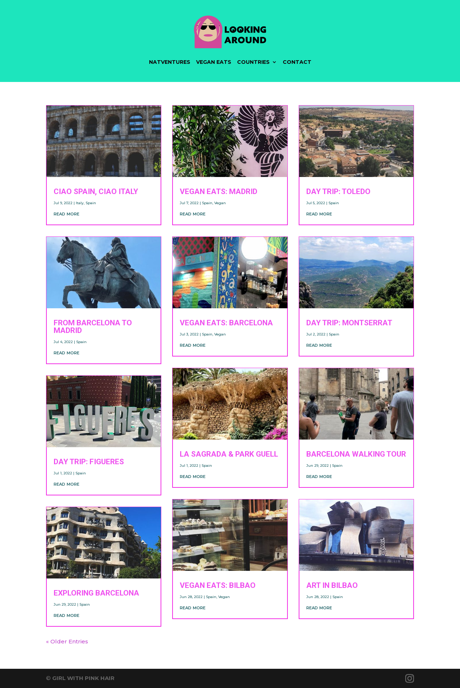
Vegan (220, 203)
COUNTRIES (253, 62)
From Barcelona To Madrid (93, 326)
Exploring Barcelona (96, 593)
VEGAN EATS (213, 62)
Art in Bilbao (332, 585)
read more (66, 213)
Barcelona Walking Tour (356, 454)
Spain (91, 203)
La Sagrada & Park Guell (229, 454)
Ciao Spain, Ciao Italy (96, 191)
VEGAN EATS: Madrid (218, 191)
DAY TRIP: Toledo (338, 191)
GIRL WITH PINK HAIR (83, 678)
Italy (80, 203)
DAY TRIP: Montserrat (349, 322)
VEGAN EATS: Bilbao (218, 585)
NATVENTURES (169, 62)
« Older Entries (67, 641)
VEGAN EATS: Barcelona (226, 322)
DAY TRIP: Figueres (89, 461)
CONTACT (297, 62)
